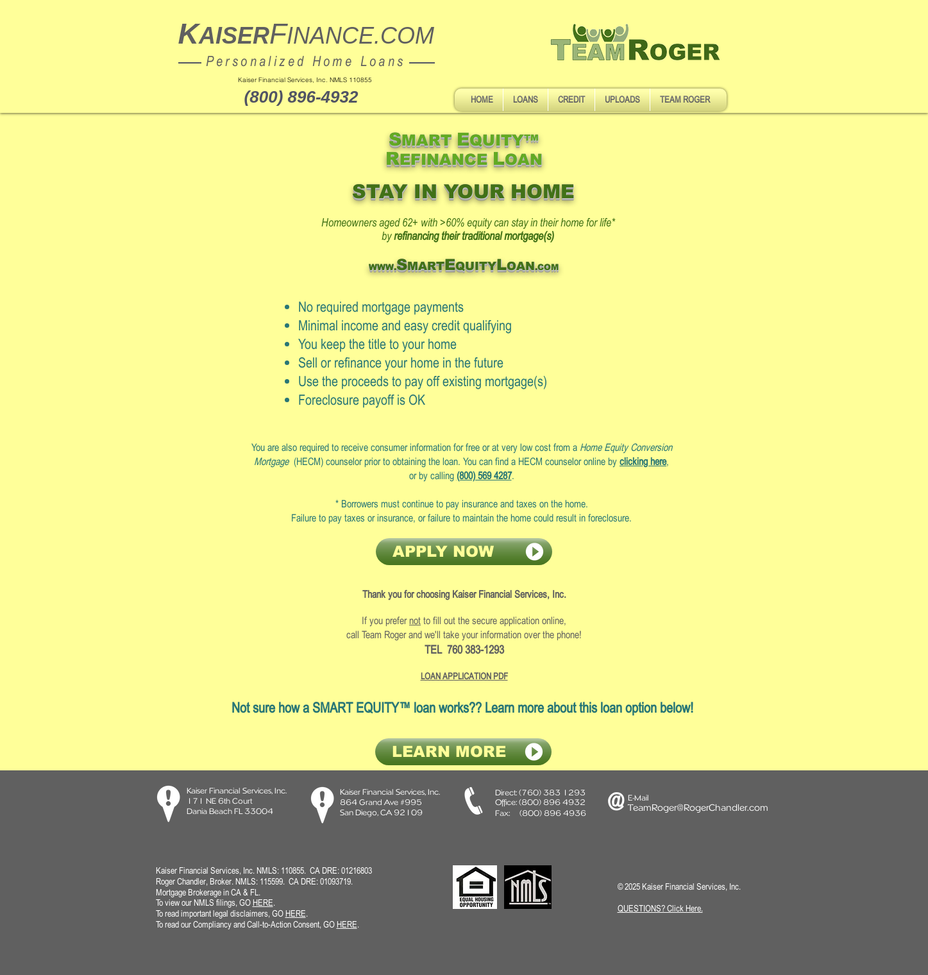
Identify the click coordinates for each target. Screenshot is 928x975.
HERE (295, 913)
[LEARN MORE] (463, 751)
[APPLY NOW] (464, 551)
